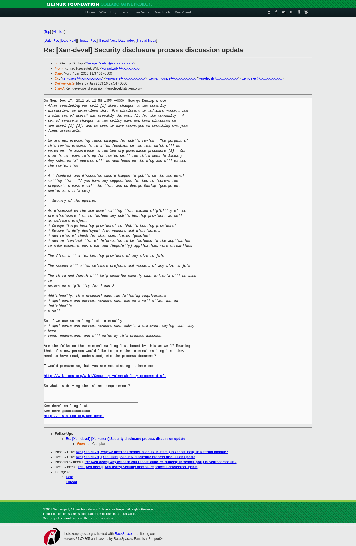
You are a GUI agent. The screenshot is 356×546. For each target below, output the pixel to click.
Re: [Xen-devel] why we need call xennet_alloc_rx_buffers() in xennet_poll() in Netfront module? (152, 452)
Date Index (126, 41)
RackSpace (123, 534)
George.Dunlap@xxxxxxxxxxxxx (110, 63)
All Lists (58, 32)
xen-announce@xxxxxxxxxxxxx (172, 78)
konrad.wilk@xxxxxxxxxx (120, 68)
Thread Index (146, 41)
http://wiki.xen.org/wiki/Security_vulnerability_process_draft (105, 376)
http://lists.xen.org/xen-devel (74, 416)
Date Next (68, 41)
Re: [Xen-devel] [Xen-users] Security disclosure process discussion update (125, 439)
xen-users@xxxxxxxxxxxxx (82, 78)
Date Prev (51, 41)
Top (47, 32)
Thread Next (107, 41)
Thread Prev (87, 41)
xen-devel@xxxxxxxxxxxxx (218, 78)
